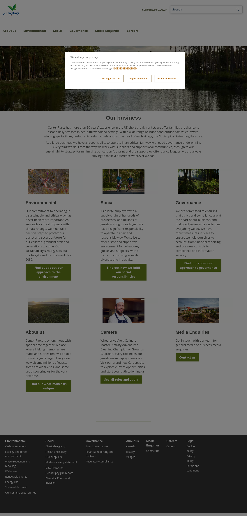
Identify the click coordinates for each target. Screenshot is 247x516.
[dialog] (125, 70)
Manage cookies (111, 78)
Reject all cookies (139, 78)
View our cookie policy (125, 68)
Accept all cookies (167, 78)
